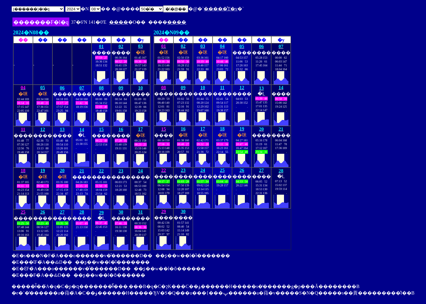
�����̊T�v (220, 8)
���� (118, 22)
